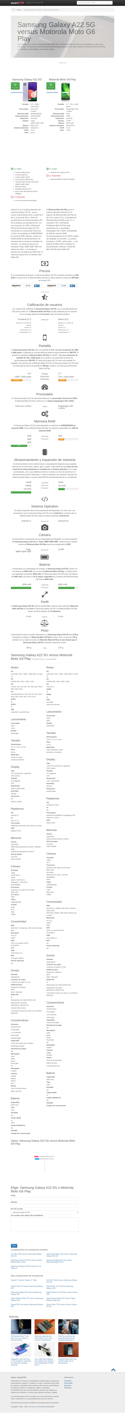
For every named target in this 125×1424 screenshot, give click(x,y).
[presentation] (27, 1238)
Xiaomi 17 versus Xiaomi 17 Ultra (24, 1280)
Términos (68, 1388)
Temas (39, 3)
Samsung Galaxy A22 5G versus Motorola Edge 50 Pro (59, 1261)
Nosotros (67, 1385)
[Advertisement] (45, 151)
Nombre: (14, 1202)
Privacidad (68, 1383)
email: (13, 1195)
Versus (19, 10)
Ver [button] (37, 286)
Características (17, 92)
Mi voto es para (17, 1209)
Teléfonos (30, 3)
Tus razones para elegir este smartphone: (27, 1215)
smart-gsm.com (33, 1407)
